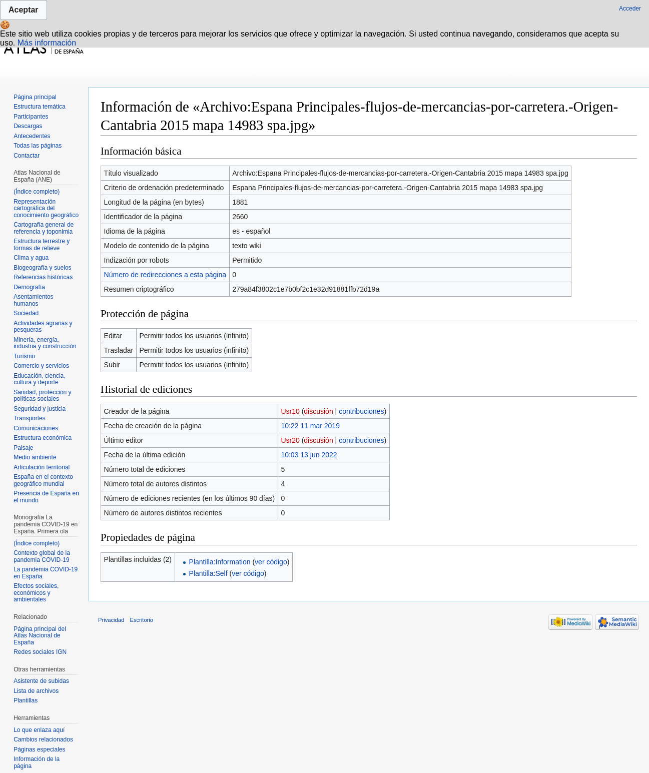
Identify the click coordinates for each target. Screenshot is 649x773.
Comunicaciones (36, 428)
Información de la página (37, 762)
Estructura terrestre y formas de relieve (42, 245)
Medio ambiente (35, 457)
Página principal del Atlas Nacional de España (40, 635)
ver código (271, 562)
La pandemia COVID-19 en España (46, 573)
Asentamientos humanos (33, 300)
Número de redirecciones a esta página (165, 275)
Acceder (630, 8)
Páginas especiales (39, 749)
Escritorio (141, 620)
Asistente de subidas (41, 680)
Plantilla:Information (220, 562)
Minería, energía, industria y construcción (45, 343)
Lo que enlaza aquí (39, 729)
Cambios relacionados (43, 739)
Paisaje (23, 447)
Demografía (29, 287)
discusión (318, 411)
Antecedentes (32, 136)
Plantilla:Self (208, 573)
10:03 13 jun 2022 (309, 455)
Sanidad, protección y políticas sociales (42, 396)
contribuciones (361, 411)
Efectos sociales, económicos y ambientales (36, 592)
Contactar (27, 155)
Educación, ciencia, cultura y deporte (39, 379)
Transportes (30, 418)
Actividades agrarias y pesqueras (43, 327)
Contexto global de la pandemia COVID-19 (42, 556)
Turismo (24, 356)
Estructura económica (43, 437)
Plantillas (26, 700)
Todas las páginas (38, 145)
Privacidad (111, 620)
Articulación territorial (42, 467)
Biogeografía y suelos (42, 267)
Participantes (31, 116)
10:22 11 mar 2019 (310, 426)
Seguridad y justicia (40, 408)
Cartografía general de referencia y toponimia (44, 228)
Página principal (35, 97)
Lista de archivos (36, 690)
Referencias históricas (43, 277)
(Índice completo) (37, 191)
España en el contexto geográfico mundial (43, 480)
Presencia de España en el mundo (46, 497)
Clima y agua (31, 257)
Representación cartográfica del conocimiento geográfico (46, 208)
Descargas (28, 126)
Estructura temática (39, 106)
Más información (47, 43)
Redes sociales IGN (40, 651)
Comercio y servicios (41, 365)
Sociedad (26, 313)
